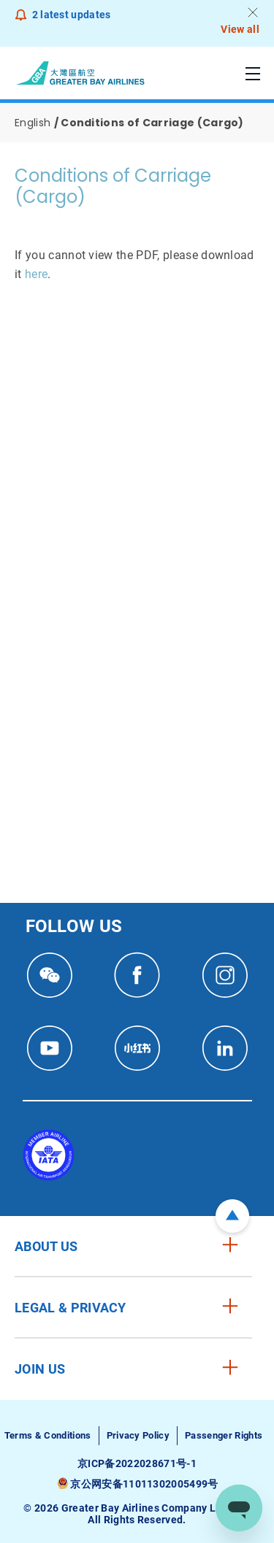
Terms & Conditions (47, 1435)
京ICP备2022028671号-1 (137, 1463)
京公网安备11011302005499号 (144, 1484)
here (36, 274)
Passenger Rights (223, 1435)
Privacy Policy (138, 1435)
